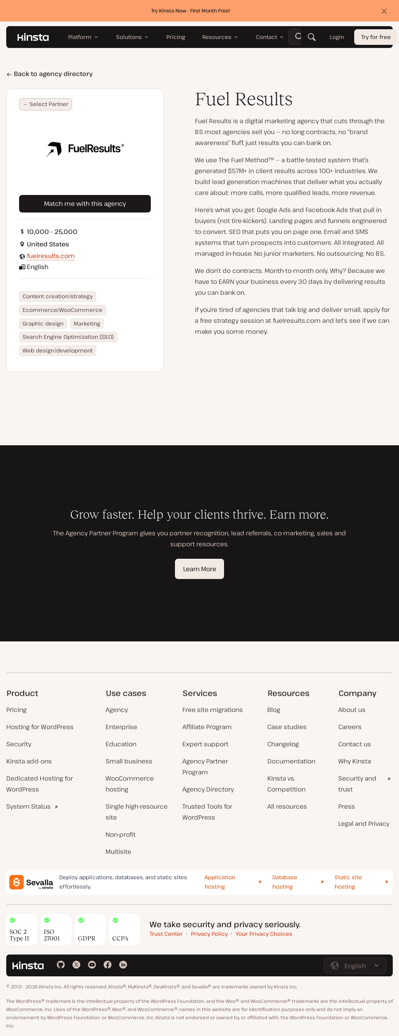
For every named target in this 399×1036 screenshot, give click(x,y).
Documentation (291, 761)
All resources (287, 806)
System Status (28, 806)
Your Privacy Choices (264, 933)
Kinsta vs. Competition (286, 783)
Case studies (287, 727)
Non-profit (121, 834)
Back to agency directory (49, 73)
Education (121, 744)
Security (18, 744)
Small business (129, 761)
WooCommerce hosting (130, 783)
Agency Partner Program (205, 766)
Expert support (205, 744)
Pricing (16, 709)
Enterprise (121, 727)
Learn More (199, 569)
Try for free (376, 37)
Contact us (354, 744)
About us (351, 709)
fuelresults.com (51, 255)
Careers (350, 727)
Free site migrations (212, 709)
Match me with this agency (85, 203)
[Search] (312, 37)
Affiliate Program (207, 727)
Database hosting (284, 882)
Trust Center (166, 933)
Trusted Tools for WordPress (207, 812)
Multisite (118, 851)
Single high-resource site (137, 812)
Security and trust (357, 783)
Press (346, 806)
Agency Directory (208, 789)
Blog (273, 709)
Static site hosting (348, 882)
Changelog (283, 744)
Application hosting (220, 882)
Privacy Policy (209, 933)
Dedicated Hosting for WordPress (39, 783)
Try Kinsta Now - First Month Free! (190, 10)
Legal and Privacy (363, 823)
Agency (117, 709)
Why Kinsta (354, 761)
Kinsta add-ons (29, 761)
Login (337, 37)
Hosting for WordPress (40, 727)
